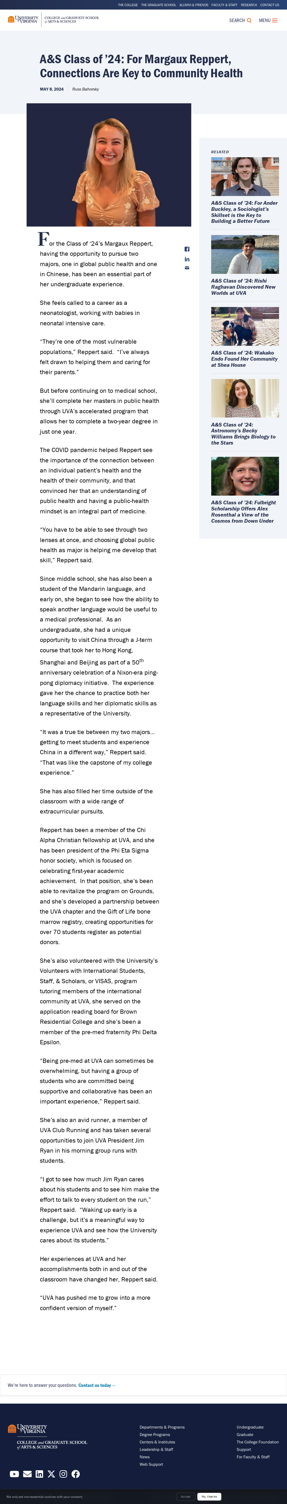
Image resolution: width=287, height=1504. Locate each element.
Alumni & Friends (194, 5)
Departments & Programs (162, 1427)
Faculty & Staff (224, 5)
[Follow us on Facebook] (75, 1475)
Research (249, 5)
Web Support (151, 1464)
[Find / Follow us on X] (51, 1475)
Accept (186, 1496)
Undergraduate (250, 1427)
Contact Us (269, 5)
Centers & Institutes (157, 1442)
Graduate (245, 1434)
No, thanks (209, 1496)
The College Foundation (258, 1442)
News (144, 1456)
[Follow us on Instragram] (63, 1475)
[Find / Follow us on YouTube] (14, 1475)
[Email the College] (27, 1475)
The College (128, 5)
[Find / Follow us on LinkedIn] (39, 1475)
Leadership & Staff (156, 1449)
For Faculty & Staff (253, 1456)
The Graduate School (158, 5)
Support (244, 1449)
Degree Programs (155, 1434)
